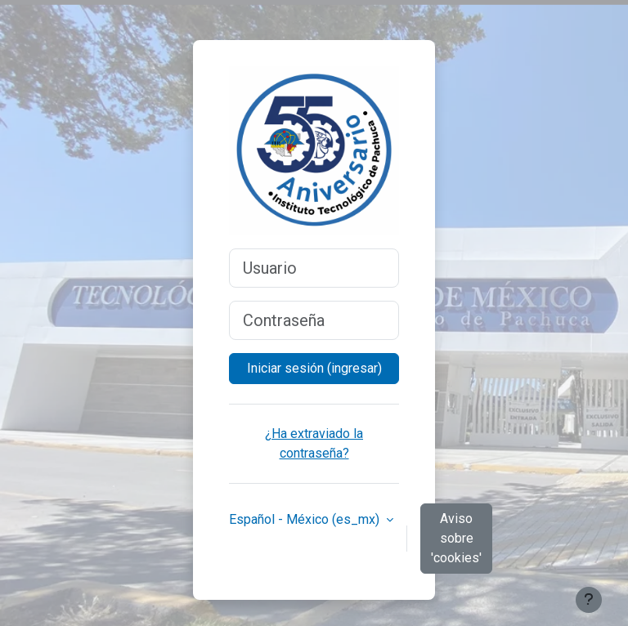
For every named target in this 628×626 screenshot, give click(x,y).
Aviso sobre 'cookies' (456, 538)
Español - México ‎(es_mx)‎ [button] (306, 519)
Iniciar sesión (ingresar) (314, 368)
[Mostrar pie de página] (589, 600)
